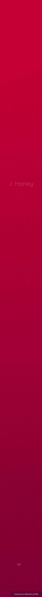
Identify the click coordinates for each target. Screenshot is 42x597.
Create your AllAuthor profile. (26, 594)
